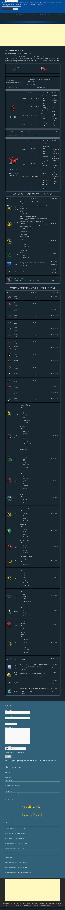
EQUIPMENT (19, 14)
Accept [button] (15, 9)
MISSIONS (34, 19)
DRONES (32, 14)
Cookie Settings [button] (7, 9)
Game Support (8, 780)
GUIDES (41, 19)
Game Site (7, 772)
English (8, 1)
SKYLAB (28, 19)
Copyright (6, 905)
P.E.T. (26, 14)
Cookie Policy (8, 791)
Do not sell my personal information (11, 6)
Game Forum (8, 777)
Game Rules (8, 775)
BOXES (53, 14)
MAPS (58, 14)
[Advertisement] (32, 35)
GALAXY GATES (19, 19)
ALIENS (47, 14)
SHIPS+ (12, 14)
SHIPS (6, 14)
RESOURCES (40, 14)
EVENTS (48, 19)
